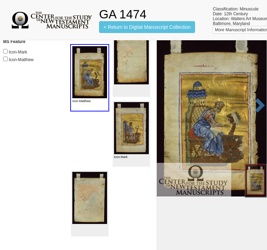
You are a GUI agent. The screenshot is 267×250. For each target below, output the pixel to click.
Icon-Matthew (21, 59)
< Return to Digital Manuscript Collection (147, 27)
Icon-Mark (18, 52)
